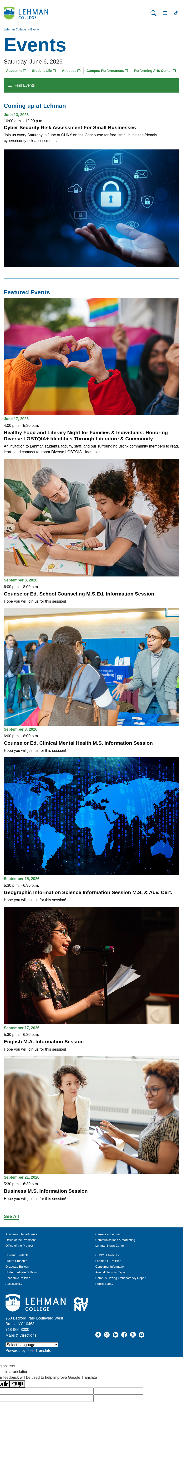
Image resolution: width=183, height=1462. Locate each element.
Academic (16, 71)
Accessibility (13, 1283)
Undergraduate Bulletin (21, 1272)
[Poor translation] (17, 1384)
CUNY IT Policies (107, 1255)
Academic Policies (17, 1278)
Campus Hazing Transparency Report (120, 1278)
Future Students (16, 1261)
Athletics (71, 71)
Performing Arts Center (155, 71)
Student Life (44, 71)
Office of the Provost (19, 1245)
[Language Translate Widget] (31, 1344)
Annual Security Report (111, 1272)
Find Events (21, 85)
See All (11, 1216)
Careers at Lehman (108, 1234)
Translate (39, 1351)
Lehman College (15, 29)
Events (35, 29)
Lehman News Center (110, 1245)
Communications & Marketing (115, 1240)
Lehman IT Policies (108, 1261)
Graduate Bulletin (17, 1266)
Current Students (17, 1255)
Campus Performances (107, 71)
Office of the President (20, 1240)
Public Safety (104, 1283)
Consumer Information (110, 1266)
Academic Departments (21, 1234)
